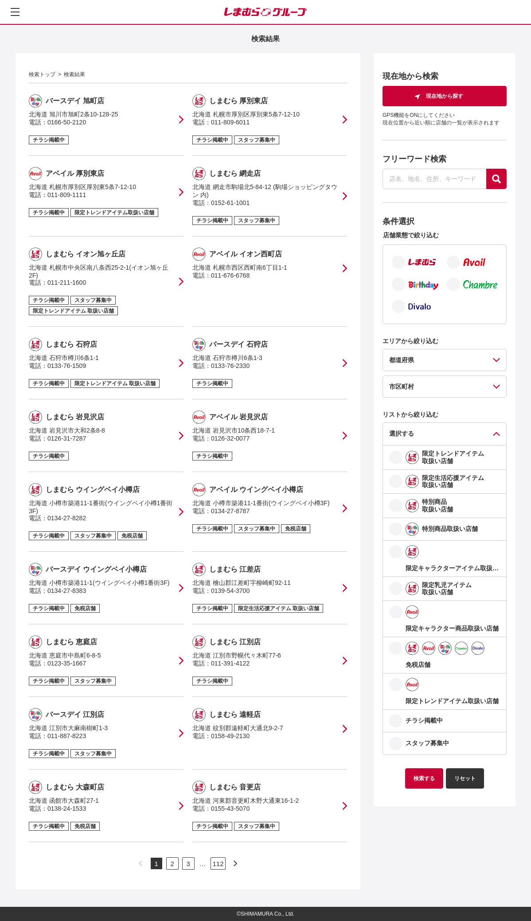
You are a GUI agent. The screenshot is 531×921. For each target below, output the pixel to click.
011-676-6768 (230, 275)
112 (217, 863)
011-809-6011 (230, 122)
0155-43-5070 (230, 808)
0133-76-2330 (230, 365)
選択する (401, 433)
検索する (424, 778)
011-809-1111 (66, 194)
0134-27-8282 (66, 518)
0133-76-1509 (66, 365)
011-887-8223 (66, 735)
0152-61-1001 (230, 202)
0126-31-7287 (66, 438)
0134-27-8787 (230, 511)
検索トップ (42, 74)
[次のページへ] (235, 863)
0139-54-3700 (230, 590)
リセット (465, 778)
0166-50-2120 (66, 122)
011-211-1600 (66, 282)
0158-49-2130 (230, 735)
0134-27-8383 (66, 590)
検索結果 (74, 74)
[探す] (496, 179)
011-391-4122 (230, 663)
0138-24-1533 (66, 808)
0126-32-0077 (230, 438)
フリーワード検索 (414, 159)
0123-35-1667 (66, 663)
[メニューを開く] (15, 12)
